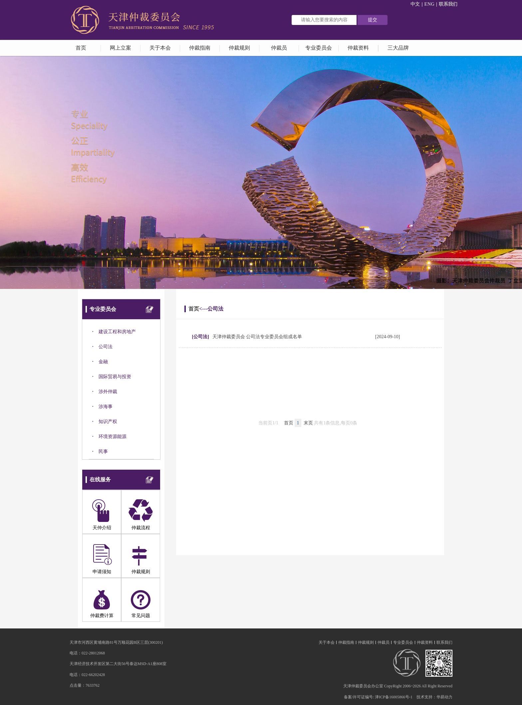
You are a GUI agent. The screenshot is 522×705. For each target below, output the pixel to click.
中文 (415, 4)
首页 (193, 309)
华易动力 (444, 697)
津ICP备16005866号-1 (393, 697)
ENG (429, 4)
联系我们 (448, 4)
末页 (308, 422)
